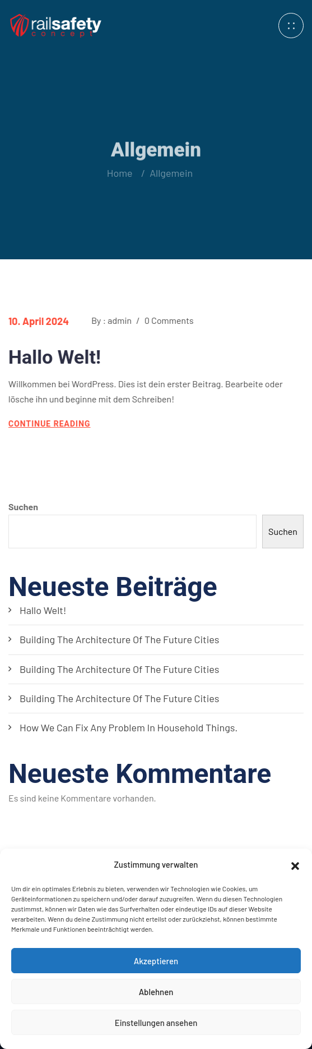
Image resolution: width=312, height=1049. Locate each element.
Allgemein (168, 173)
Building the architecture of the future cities (119, 639)
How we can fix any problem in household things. (129, 727)
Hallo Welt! (54, 357)
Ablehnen (156, 992)
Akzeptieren (156, 961)
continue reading (49, 423)
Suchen (23, 506)
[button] (295, 864)
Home (119, 173)
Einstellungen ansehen (156, 1023)
